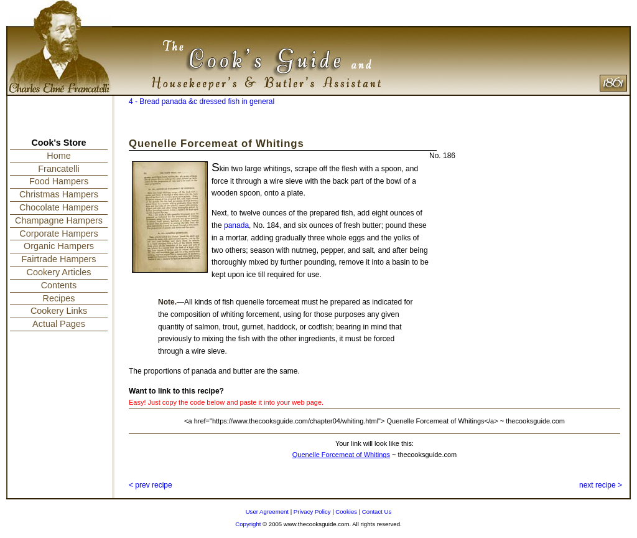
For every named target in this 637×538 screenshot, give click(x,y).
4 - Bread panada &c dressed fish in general (201, 101)
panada (236, 225)
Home (58, 156)
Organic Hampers (59, 246)
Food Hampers (58, 181)
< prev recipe (150, 485)
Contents (59, 285)
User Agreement (267, 511)
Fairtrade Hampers (59, 259)
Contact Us (376, 511)
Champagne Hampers (59, 220)
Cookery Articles (59, 272)
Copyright (248, 524)
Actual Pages (58, 324)
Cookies (346, 511)
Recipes (59, 298)
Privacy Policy (312, 511)
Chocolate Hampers (58, 207)
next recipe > (600, 485)
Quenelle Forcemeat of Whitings (341, 454)
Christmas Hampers (58, 194)
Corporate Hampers (58, 233)
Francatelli (58, 169)
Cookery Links (58, 311)
